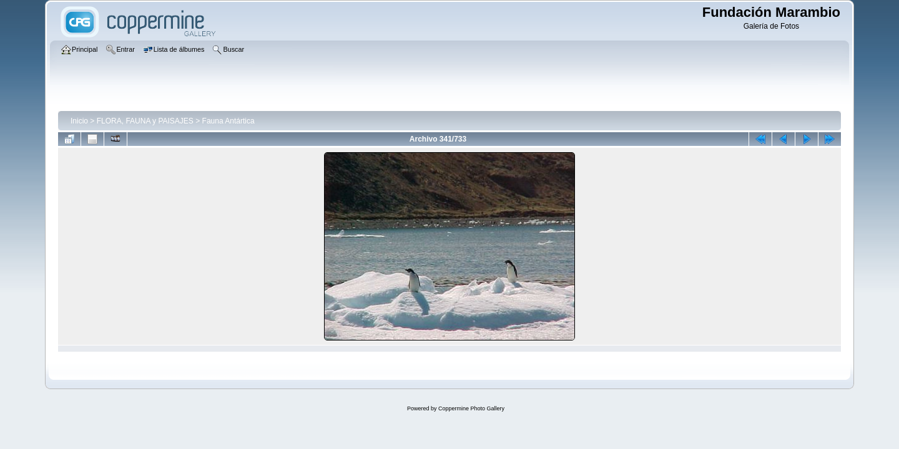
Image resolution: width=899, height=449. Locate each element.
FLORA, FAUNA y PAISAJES (145, 121)
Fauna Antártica (228, 121)
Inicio (79, 121)
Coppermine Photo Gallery (471, 408)
